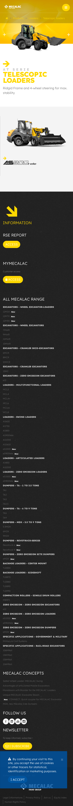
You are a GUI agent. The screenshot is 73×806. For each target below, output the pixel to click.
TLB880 (7, 581)
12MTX (9, 316)
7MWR (6, 330)
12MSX (9, 311)
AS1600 (7, 444)
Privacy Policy (33, 797)
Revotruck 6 (12, 545)
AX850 (6, 462)
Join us (47, 797)
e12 (4, 380)
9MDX (6, 536)
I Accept (18, 780)
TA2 (5, 494)
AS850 (6, 430)
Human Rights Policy (15, 802)
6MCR (6, 353)
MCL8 (6, 412)
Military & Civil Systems (15, 641)
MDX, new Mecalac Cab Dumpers (20, 703)
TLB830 (7, 568)
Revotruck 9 (12, 550)
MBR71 (6, 600)
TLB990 (7, 591)
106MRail (7, 650)
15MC (6, 371)
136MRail (7, 655)
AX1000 (7, 467)
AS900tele (8, 435)
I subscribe (17, 746)
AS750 (6, 426)
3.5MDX (7, 526)
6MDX (6, 531)
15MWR (7, 343)
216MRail (7, 664)
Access (11, 244)
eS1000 (10, 449)
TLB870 (7, 577)
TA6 (5, 513)
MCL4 (6, 394)
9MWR (6, 334)
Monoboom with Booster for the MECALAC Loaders (29, 690)
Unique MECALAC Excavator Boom (21, 695)
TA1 (4, 490)
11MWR (6, 339)
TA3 (5, 499)
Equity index (60, 797)
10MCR (6, 362)
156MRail (7, 659)
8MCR (6, 357)
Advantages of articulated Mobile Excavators (26, 685)
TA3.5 (5, 504)
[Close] (62, 759)
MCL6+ (6, 407)
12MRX (9, 321)
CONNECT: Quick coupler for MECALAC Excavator (32, 699)
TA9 (5, 517)
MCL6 (6, 403)
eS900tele (11, 453)
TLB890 (7, 586)
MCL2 (6, 389)
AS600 (6, 421)
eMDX (9, 559)
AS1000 (7, 439)
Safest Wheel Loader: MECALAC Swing (23, 681)
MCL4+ (6, 398)
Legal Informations (12, 797)
